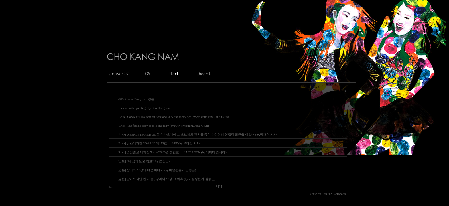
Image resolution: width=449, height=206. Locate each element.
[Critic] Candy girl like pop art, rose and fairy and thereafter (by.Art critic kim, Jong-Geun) (173, 116)
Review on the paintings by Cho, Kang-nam (144, 108)
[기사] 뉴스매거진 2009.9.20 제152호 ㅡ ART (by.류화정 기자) (159, 143)
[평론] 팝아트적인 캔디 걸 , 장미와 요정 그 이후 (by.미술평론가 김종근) (167, 179)
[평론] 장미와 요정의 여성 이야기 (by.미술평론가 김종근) (157, 170)
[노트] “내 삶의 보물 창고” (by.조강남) (144, 161)
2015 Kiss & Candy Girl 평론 (136, 99)
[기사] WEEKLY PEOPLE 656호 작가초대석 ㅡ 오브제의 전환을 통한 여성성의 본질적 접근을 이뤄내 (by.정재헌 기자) (198, 134)
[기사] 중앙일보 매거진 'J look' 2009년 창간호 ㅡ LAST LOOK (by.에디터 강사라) (172, 152)
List (111, 187)
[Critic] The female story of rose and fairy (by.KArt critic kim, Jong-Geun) (163, 125)
